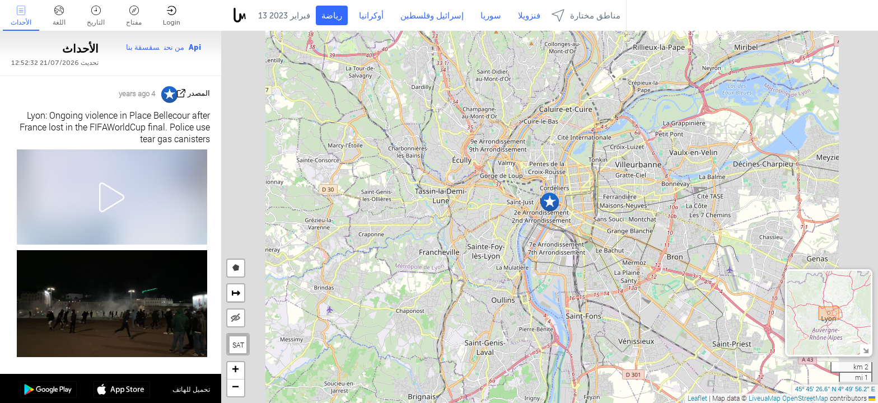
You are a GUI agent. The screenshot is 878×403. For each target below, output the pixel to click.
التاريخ (96, 16)
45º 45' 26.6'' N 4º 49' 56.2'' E (835, 389)
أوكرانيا (371, 16)
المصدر (199, 93)
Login (171, 16)
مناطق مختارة (586, 15)
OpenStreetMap (805, 397)
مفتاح (134, 16)
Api (195, 47)
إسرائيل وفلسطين (432, 16)
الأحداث (21, 16)
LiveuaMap (765, 397)
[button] (550, 202)
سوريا (490, 16)
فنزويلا (529, 16)
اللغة (59, 16)
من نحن (174, 47)
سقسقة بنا (143, 47)
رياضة (331, 16)
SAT (238, 344)
